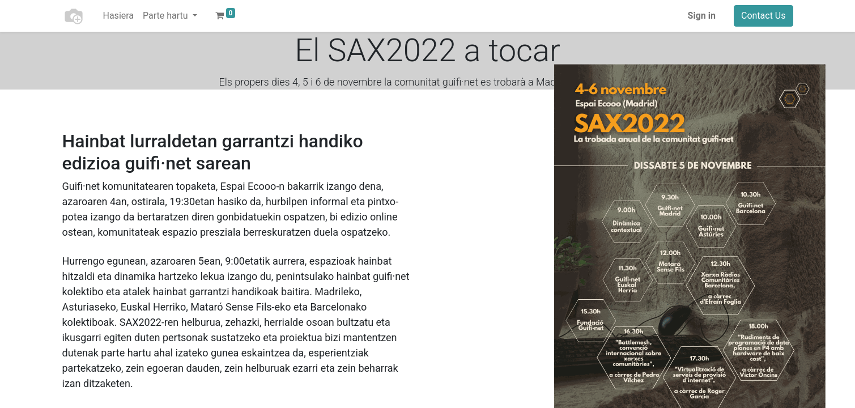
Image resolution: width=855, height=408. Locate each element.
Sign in (702, 15)
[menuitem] (119, 16)
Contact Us (763, 15)
